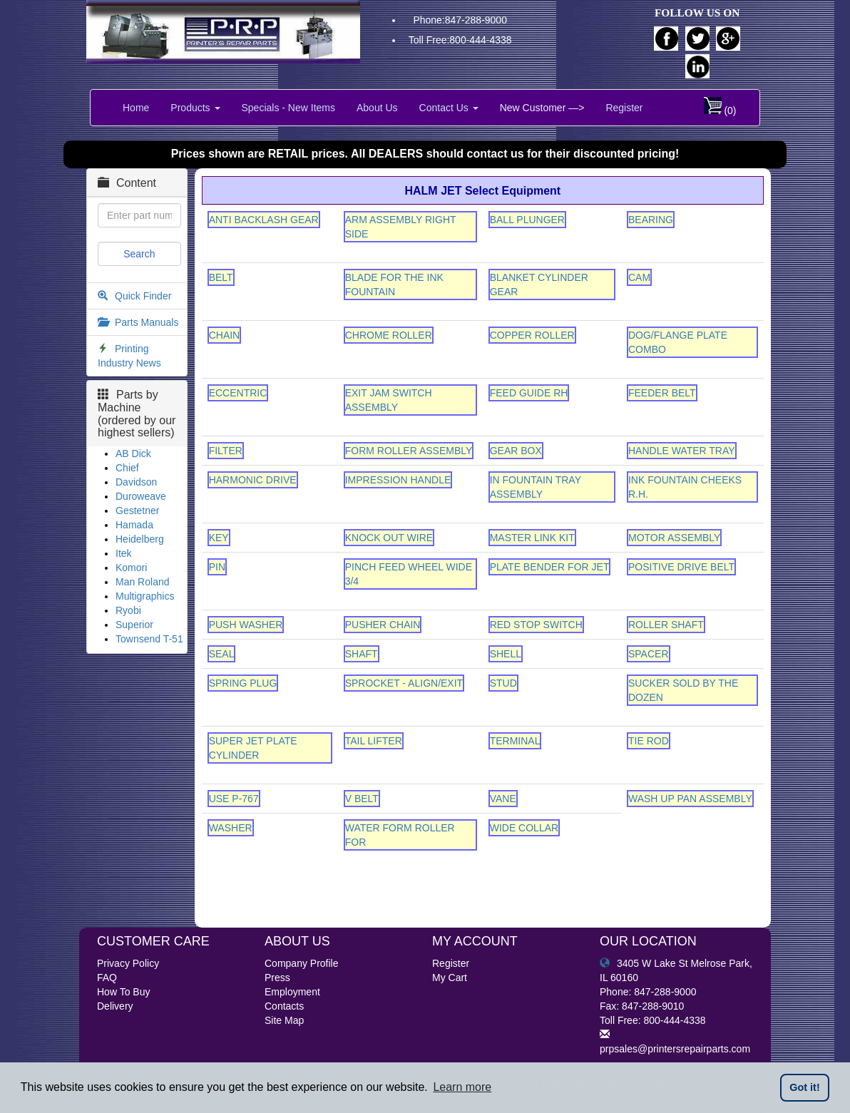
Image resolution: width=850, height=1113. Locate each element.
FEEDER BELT (662, 393)
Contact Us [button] (448, 107)
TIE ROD (648, 741)
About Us (377, 107)
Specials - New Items (288, 107)
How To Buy (123, 991)
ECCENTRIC (238, 393)
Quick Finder (143, 296)
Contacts (284, 1006)
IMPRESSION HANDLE (398, 480)
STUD (503, 683)
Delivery (115, 1006)
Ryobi (128, 610)
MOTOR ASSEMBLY (674, 537)
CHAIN (224, 335)
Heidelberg (140, 539)
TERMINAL (515, 741)
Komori (131, 567)
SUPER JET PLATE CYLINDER (253, 748)
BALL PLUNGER (527, 219)
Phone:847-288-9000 (460, 20)
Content (127, 183)
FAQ (107, 977)
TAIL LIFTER (373, 741)
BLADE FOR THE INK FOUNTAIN (394, 284)
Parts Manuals (146, 322)
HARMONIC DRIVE (253, 480)
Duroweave (141, 496)
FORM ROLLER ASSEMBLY (409, 450)
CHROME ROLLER (388, 335)
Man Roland (143, 582)
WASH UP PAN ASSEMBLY (690, 798)
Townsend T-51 (149, 639)
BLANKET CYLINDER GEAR (539, 284)
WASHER (230, 828)
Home (136, 107)
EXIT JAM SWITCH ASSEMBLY (388, 400)
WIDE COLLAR (524, 828)
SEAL (222, 654)
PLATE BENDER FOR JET (550, 567)
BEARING (650, 219)
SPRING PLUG (243, 683)
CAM (639, 277)
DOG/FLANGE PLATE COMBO (677, 342)
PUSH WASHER (246, 624)
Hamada (134, 524)
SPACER (648, 654)
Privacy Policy (128, 963)
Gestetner (137, 510)
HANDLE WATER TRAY (681, 450)
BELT (221, 277)
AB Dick (133, 453)
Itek (124, 553)
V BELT (362, 798)
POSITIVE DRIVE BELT (681, 567)
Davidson (136, 482)
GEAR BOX (516, 450)
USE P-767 (234, 798)
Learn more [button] (462, 1087)
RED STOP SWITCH (536, 624)
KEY (219, 537)
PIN (217, 567)
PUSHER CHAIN (383, 624)
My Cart (449, 977)
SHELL (505, 654)
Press (277, 977)
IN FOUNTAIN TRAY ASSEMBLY (535, 487)
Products (195, 107)
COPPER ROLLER (532, 335)
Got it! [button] (804, 1087)
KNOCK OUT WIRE (389, 537)
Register (623, 107)
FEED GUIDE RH (529, 393)
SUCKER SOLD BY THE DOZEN (683, 690)
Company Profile (302, 963)
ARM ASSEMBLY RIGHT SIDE (400, 227)
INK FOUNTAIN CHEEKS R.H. (685, 487)
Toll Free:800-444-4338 (460, 40)
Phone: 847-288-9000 (648, 991)
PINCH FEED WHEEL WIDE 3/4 (408, 574)
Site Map (284, 1020)
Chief (127, 467)
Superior (134, 624)
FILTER (225, 450)
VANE (503, 798)
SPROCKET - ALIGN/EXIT (404, 683)
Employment (292, 991)
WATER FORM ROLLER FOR (400, 835)
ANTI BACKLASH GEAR (264, 219)
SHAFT (361, 654)
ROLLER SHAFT (666, 624)
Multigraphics (145, 596)
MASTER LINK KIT (532, 537)
